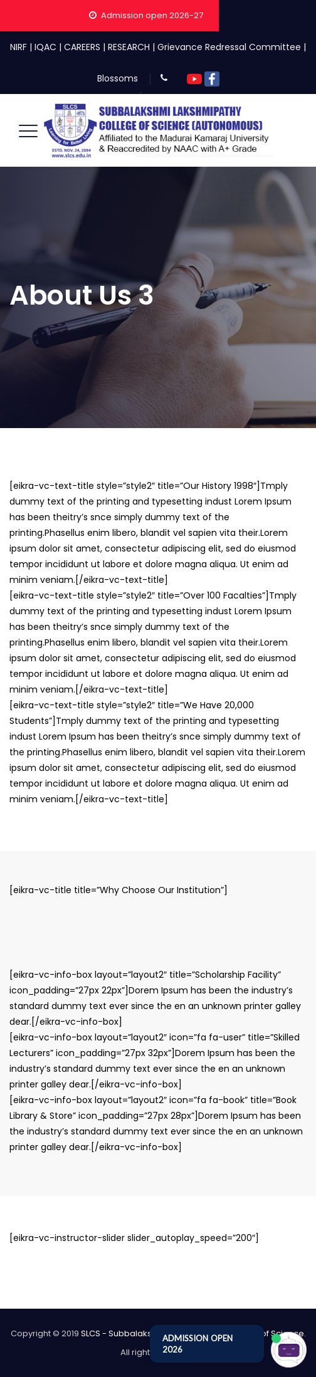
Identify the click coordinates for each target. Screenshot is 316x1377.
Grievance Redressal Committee (229, 47)
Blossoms (117, 78)
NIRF (18, 47)
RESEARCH (129, 47)
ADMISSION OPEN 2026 (197, 1343)
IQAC (45, 47)
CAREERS (82, 47)
